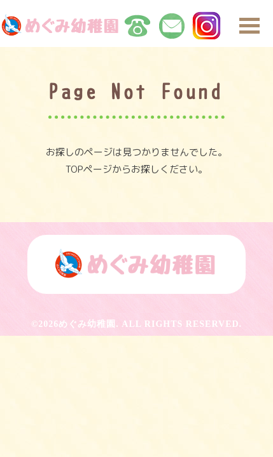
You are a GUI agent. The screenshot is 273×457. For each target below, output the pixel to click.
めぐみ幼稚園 (87, 324)
